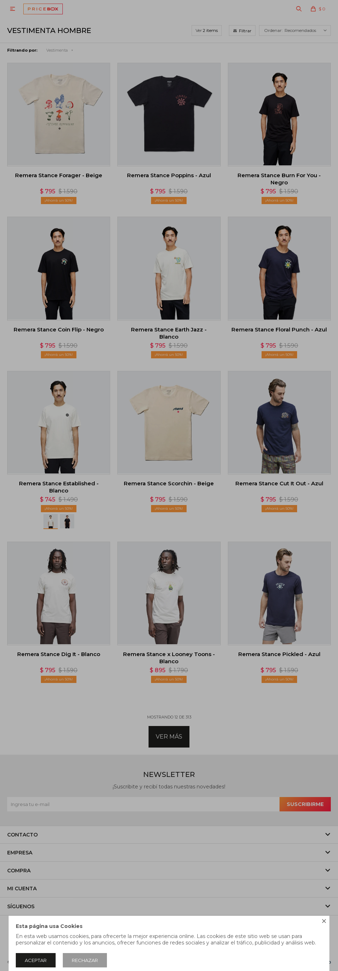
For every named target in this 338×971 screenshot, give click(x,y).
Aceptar (36, 960)
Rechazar (85, 960)
